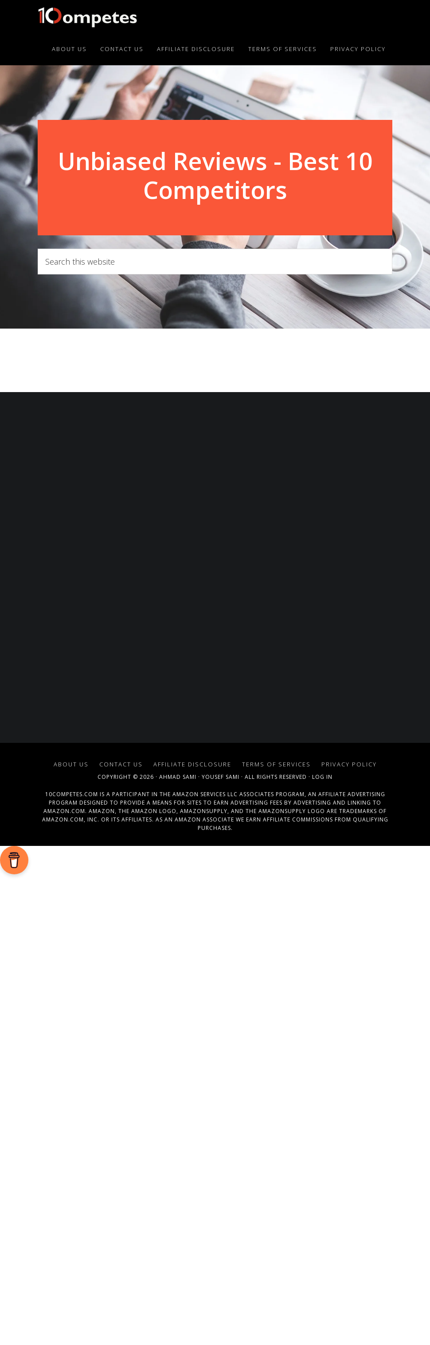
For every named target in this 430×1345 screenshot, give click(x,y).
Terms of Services (276, 1001)
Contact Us (121, 1001)
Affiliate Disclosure (192, 1001)
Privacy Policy (349, 1001)
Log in (322, 1014)
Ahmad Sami (177, 1014)
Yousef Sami (220, 1014)
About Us (71, 1001)
